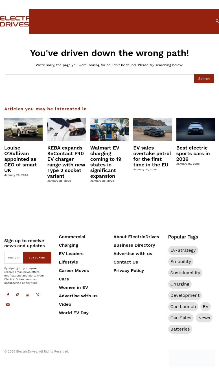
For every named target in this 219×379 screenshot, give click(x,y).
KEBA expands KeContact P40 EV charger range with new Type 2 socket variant (66, 157)
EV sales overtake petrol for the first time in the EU (151, 155)
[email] (13, 249)
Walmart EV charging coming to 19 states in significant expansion (108, 157)
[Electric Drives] (11, 21)
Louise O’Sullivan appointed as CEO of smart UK (23, 152)
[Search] (204, 78)
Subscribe (37, 248)
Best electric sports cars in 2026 (191, 152)
